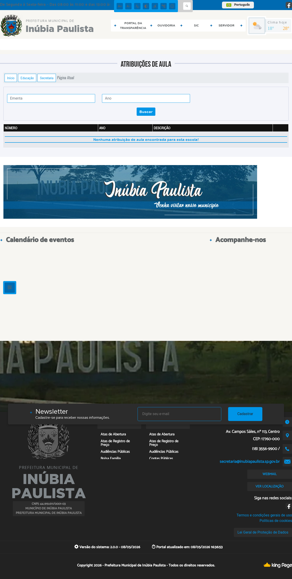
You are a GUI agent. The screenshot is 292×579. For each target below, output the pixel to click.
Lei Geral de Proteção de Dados (262, 532)
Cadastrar (245, 414)
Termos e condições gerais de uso (264, 515)
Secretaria (46, 78)
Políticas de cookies (276, 520)
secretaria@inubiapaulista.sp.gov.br (250, 461)
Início (10, 78)
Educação (27, 78)
